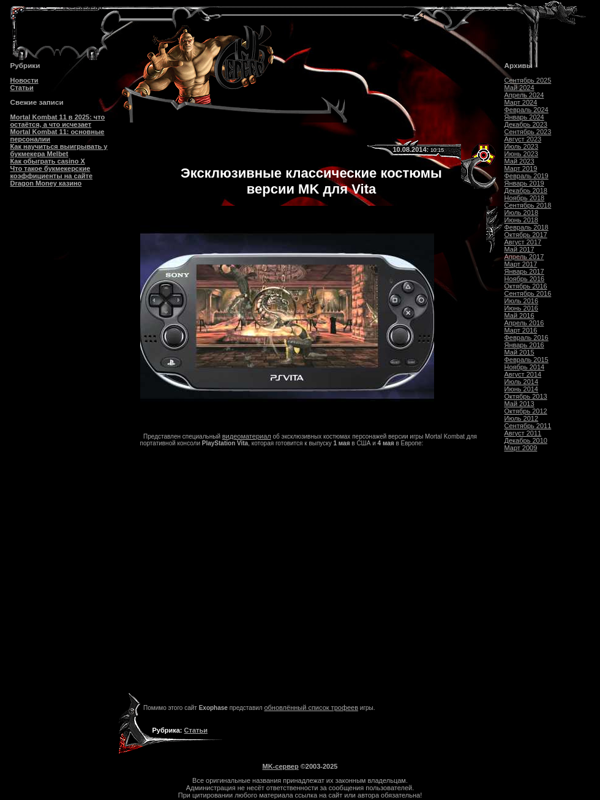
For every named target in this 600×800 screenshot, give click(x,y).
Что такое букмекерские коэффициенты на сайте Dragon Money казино (51, 176)
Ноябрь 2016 (524, 278)
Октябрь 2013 (525, 396)
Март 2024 (521, 102)
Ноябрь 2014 (524, 367)
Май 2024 (519, 87)
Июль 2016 (521, 300)
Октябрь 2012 (525, 411)
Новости (24, 80)
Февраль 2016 (526, 337)
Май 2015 (519, 352)
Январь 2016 (524, 345)
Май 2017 (519, 249)
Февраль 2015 (526, 359)
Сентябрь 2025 (528, 80)
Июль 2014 (521, 381)
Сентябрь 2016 (528, 293)
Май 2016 (519, 315)
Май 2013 (519, 403)
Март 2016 (521, 330)
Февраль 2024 (526, 109)
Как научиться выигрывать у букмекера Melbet (59, 150)
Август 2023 (523, 139)
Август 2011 (523, 433)
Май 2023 (519, 161)
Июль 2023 (521, 146)
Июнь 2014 (521, 389)
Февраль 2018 (526, 227)
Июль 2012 (521, 418)
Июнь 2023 (521, 153)
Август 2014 (523, 374)
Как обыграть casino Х (47, 161)
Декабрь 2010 (525, 440)
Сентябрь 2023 (528, 131)
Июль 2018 (521, 212)
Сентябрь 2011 (528, 425)
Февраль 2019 (526, 175)
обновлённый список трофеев (311, 707)
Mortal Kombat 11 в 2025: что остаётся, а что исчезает (57, 120)
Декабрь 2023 (525, 124)
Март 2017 (521, 264)
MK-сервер (281, 766)
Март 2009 (521, 447)
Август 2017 (523, 242)
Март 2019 (521, 168)
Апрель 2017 (524, 256)
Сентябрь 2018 (528, 205)
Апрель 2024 (524, 95)
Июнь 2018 (521, 220)
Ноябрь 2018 (524, 198)
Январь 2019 (524, 183)
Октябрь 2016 (525, 286)
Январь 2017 (524, 271)
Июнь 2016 (521, 308)
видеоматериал (246, 436)
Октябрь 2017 (525, 234)
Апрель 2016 (524, 322)
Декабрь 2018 (525, 190)
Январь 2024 (524, 117)
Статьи (22, 87)
